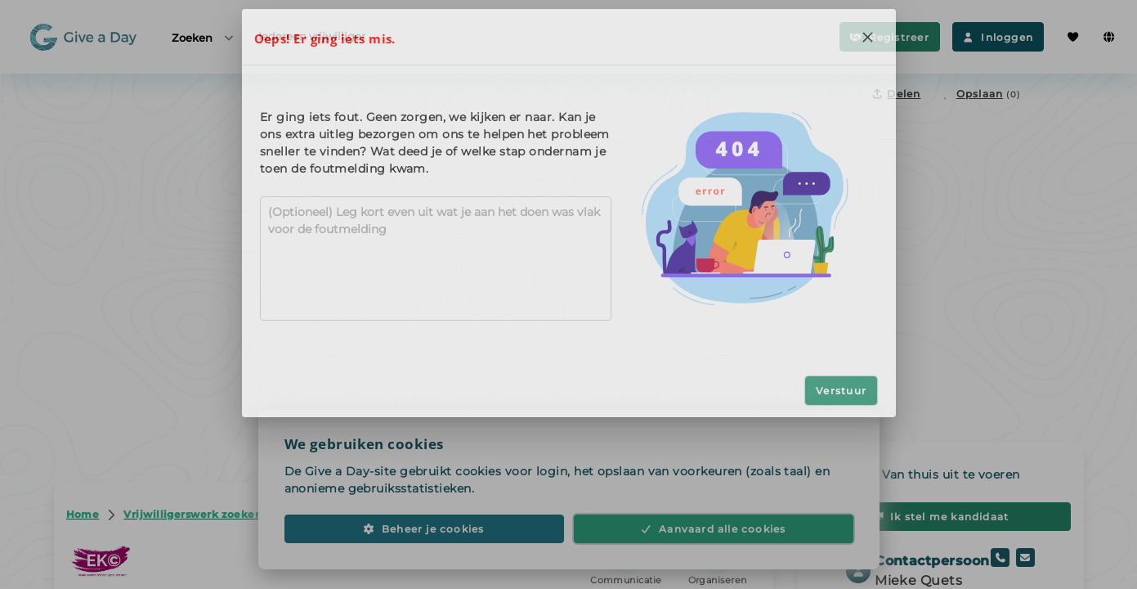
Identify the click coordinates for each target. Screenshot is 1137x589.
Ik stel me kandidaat (940, 516)
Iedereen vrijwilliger (311, 36)
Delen (896, 94)
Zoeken (203, 37)
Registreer (889, 37)
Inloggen (998, 37)
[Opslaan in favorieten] (980, 93)
